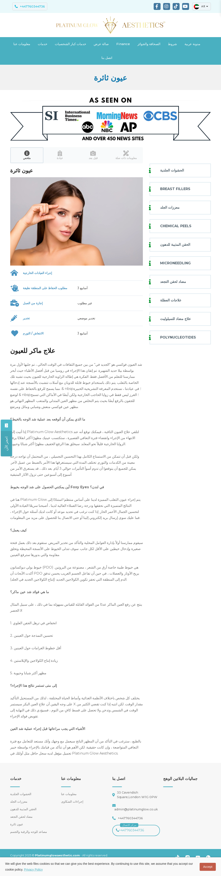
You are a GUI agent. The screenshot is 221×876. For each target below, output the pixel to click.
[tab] (26, 155)
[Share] (6, 443)
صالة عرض (101, 44)
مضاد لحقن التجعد (173, 282)
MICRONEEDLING (175, 263)
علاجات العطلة (171, 300)
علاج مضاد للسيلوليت (175, 319)
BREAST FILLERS (175, 189)
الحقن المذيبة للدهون (175, 245)
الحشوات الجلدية (172, 170)
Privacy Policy (33, 869)
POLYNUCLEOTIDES (178, 337)
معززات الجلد (170, 207)
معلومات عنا (21, 44)
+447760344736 (130, 828)
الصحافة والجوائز (148, 44)
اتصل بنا (106, 58)
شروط (172, 44)
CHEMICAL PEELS (175, 226)
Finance (123, 44)
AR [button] (201, 6)
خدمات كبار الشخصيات (70, 44)
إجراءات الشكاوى (72, 802)
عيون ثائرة (16, 824)
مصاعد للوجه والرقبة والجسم (28, 832)
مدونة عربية (192, 44)
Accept (207, 866)
